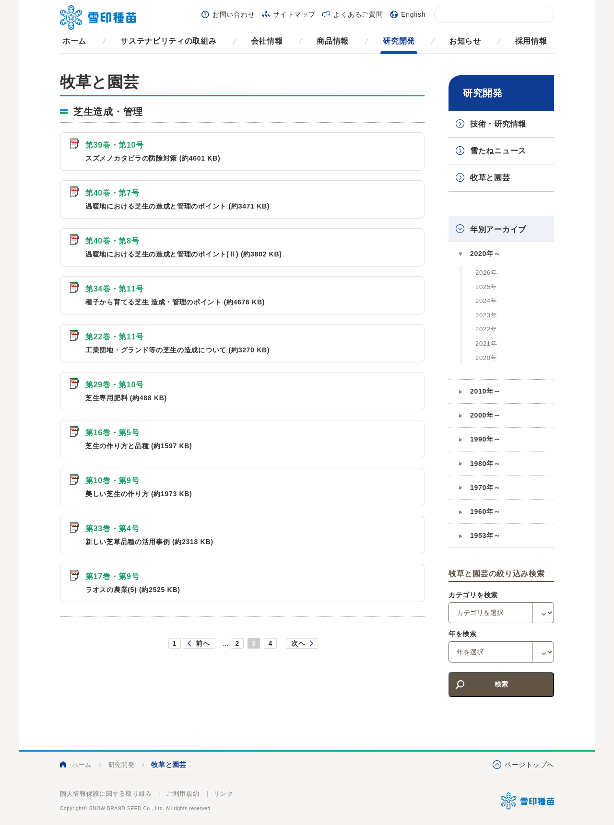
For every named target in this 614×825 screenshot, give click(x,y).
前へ (203, 643)
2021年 (486, 343)
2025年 (486, 286)
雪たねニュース (498, 151)
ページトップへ (529, 764)
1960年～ (485, 511)
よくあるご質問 (358, 14)
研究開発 (399, 41)
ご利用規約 (183, 793)
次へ (298, 643)
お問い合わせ (234, 14)
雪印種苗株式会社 (527, 801)
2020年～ (485, 253)
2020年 (486, 357)
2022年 (486, 329)
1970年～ (485, 487)
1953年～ (485, 535)
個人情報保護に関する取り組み (106, 793)
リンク (223, 793)
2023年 (486, 315)
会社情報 (267, 41)
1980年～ (485, 463)
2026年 (486, 272)
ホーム (74, 41)
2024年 (486, 300)
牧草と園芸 (490, 178)
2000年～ (485, 415)
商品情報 (333, 41)
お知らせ (465, 41)
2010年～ (485, 391)
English (413, 14)
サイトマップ (294, 14)
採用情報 (531, 41)
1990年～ (485, 439)
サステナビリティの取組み (168, 41)
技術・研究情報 (498, 124)
